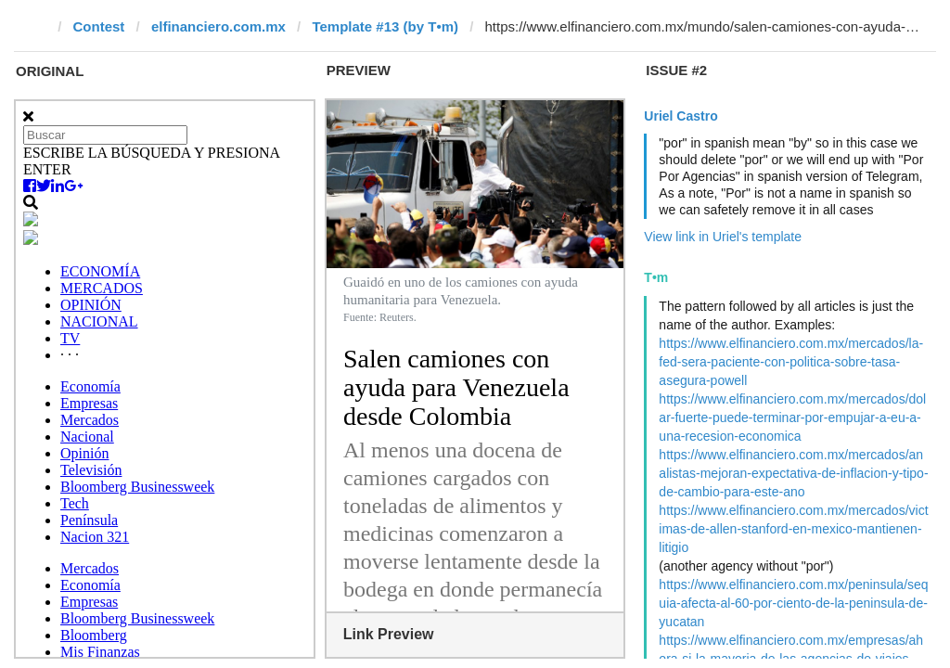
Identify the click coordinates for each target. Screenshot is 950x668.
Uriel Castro (680, 116)
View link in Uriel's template (723, 236)
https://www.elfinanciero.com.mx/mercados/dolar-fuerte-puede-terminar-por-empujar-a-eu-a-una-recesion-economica (792, 417)
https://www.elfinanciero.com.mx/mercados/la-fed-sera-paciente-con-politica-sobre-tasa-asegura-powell (791, 362)
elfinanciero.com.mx (218, 26)
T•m (656, 277)
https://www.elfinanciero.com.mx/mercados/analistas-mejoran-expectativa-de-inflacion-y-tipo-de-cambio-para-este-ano (793, 473)
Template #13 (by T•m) (385, 26)
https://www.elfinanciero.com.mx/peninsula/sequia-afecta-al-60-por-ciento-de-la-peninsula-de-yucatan (793, 603)
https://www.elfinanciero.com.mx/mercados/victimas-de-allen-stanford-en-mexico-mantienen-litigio (793, 529)
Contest (99, 26)
